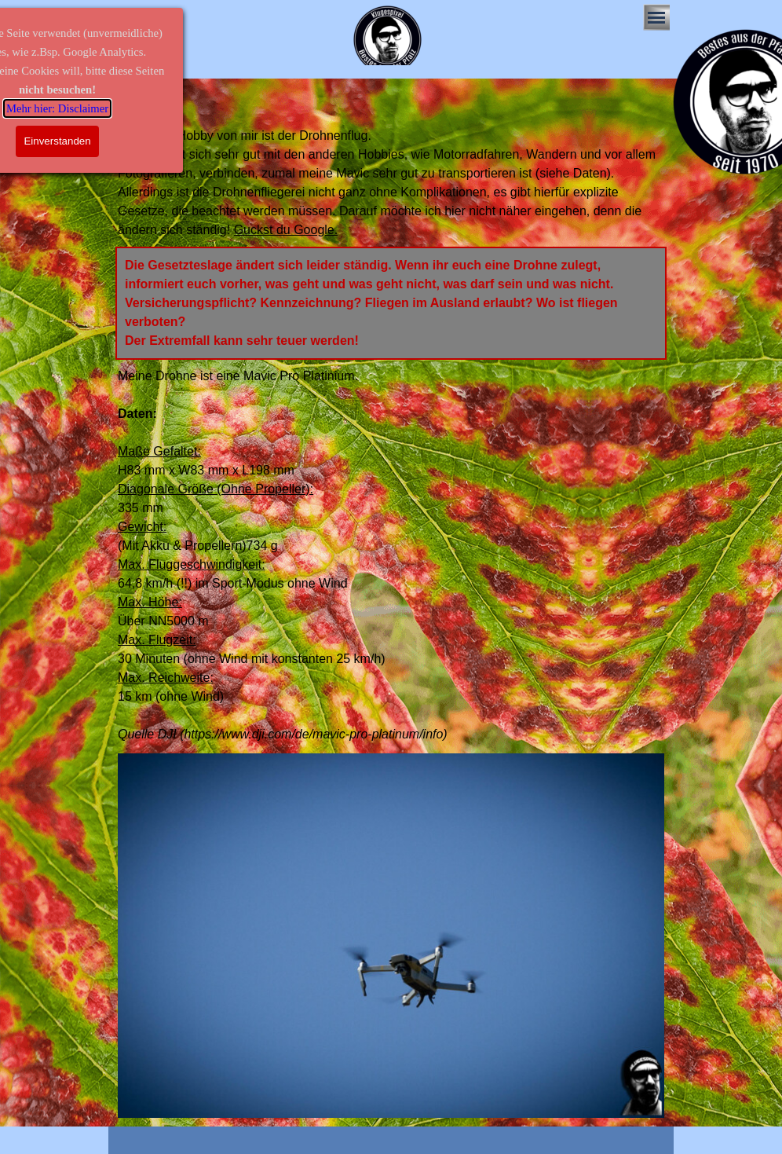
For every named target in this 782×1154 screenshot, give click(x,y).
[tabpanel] (391, 183)
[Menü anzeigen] (656, 17)
